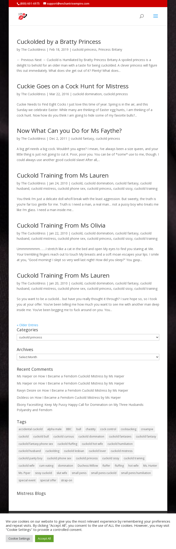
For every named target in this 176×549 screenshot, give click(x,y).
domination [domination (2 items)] (65, 466)
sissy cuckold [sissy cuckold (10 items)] (43, 473)
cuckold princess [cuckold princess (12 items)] (87, 458)
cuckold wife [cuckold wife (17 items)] (27, 466)
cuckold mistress (43, 188)
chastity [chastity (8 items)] (91, 429)
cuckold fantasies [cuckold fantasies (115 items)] (120, 436)
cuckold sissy (122, 188)
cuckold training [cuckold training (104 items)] (134, 458)
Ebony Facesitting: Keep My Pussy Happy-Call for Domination (62, 404)
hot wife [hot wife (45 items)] (133, 466)
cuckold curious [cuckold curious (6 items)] (63, 436)
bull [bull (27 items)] (78, 429)
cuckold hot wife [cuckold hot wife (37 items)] (92, 444)
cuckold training (145, 188)
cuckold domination (87, 94)
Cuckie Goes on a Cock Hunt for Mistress (73, 86)
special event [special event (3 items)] (27, 480)
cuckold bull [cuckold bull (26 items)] (41, 436)
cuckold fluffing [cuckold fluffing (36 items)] (67, 444)
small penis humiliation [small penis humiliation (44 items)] (136, 473)
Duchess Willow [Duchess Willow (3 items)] (88, 466)
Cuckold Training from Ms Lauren (63, 175)
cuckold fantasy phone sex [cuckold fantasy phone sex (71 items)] (36, 444)
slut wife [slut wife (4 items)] (62, 473)
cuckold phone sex (71, 188)
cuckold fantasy (82, 138)
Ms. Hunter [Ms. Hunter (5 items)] (150, 466)
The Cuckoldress (33, 49)
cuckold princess (84, 49)
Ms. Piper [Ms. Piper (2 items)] (24, 473)
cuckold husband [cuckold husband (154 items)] (30, 451)
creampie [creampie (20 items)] (147, 429)
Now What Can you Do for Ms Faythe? (69, 130)
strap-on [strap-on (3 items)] (66, 480)
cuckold (76, 183)
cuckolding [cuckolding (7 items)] (52, 451)
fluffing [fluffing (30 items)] (119, 466)
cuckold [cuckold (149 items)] (24, 436)
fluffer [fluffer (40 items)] (106, 466)
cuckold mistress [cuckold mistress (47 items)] (121, 451)
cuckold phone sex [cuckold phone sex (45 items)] (59, 458)
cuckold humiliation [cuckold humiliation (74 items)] (120, 444)
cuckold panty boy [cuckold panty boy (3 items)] (30, 458)
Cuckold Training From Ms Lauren (63, 275)
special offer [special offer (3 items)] (48, 480)
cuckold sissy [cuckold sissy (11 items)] (110, 458)
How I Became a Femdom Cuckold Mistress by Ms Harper (81, 376)
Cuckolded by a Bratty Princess (59, 41)
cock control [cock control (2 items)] (108, 429)
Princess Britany (110, 49)
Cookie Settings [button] (19, 538)
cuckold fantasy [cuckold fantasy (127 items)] (146, 436)
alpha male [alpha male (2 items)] (54, 429)
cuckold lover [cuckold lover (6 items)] (97, 451)
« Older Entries (27, 325)
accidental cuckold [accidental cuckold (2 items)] (31, 429)
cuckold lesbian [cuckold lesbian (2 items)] (74, 451)
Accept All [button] (44, 538)
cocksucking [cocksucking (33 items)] (128, 429)
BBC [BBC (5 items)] (69, 429)
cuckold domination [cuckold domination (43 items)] (91, 436)
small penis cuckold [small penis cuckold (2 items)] (103, 473)
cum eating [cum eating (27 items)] (46, 466)
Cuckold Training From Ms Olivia (61, 225)
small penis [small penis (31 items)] (79, 473)
